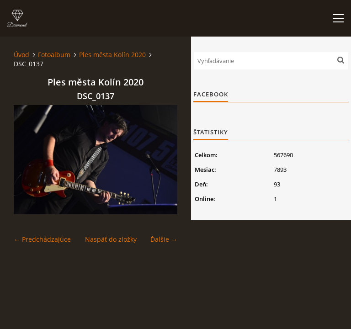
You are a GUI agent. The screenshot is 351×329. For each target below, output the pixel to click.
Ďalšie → (163, 239)
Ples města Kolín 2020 (112, 54)
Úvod (21, 54)
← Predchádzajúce (42, 239)
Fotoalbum (54, 54)
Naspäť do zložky (111, 239)
